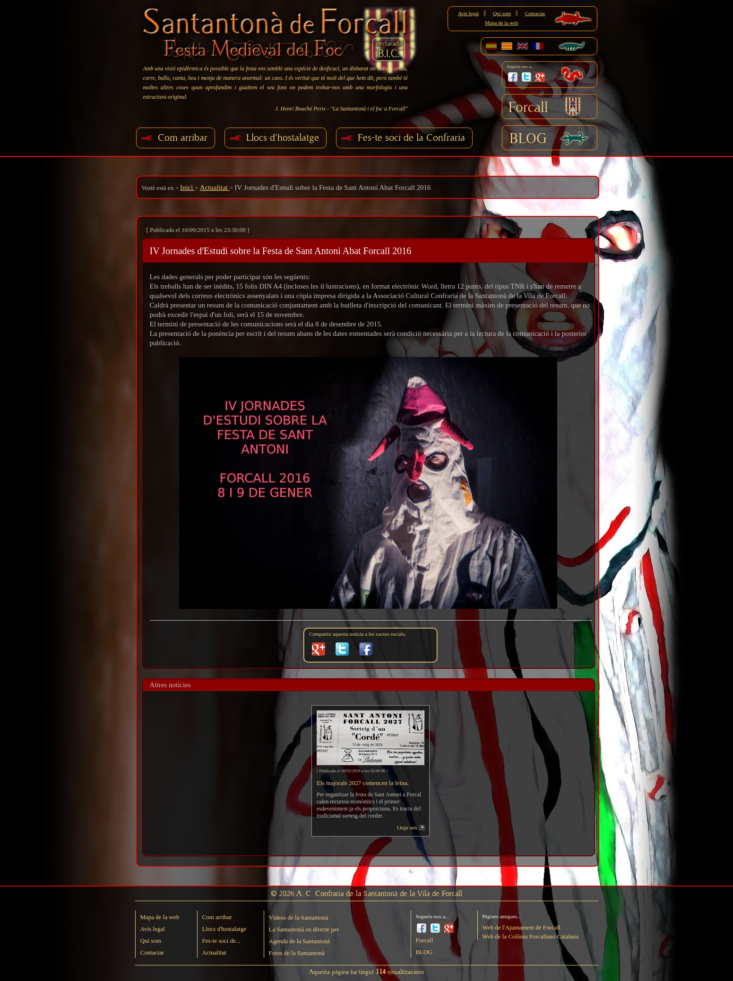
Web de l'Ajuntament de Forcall (522, 927)
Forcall (528, 108)
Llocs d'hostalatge (282, 138)
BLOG (528, 139)
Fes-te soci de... (221, 940)
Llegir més (407, 827)
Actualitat (215, 187)
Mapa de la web (501, 23)
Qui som (502, 13)
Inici (187, 187)
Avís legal (468, 13)
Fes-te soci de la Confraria (411, 138)
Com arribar (182, 138)
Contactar (535, 13)
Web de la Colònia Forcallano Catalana (531, 936)
